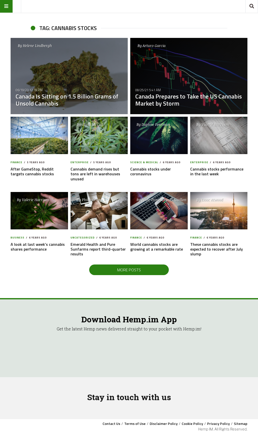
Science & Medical (144, 162)
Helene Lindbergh (37, 45)
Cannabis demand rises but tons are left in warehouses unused (95, 174)
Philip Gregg (92, 199)
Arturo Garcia (154, 45)
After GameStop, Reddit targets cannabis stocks (32, 171)
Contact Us (111, 423)
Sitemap (240, 423)
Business (17, 237)
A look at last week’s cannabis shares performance (38, 246)
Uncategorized (83, 237)
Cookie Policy (192, 423)
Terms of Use (135, 423)
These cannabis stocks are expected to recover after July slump (216, 249)
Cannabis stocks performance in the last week (216, 171)
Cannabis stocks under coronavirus (150, 171)
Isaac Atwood (212, 199)
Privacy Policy (218, 423)
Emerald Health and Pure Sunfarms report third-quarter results (98, 249)
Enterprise (80, 162)
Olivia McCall (92, 124)
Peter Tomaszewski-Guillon (164, 199)
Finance (16, 162)
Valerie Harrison (215, 124)
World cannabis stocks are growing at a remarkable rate (156, 246)
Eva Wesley (31, 124)
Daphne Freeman (156, 124)
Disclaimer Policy (164, 423)
